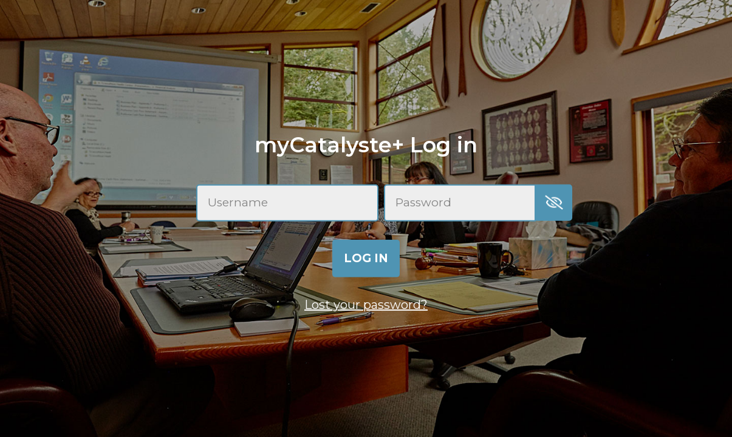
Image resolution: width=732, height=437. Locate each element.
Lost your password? (366, 304)
